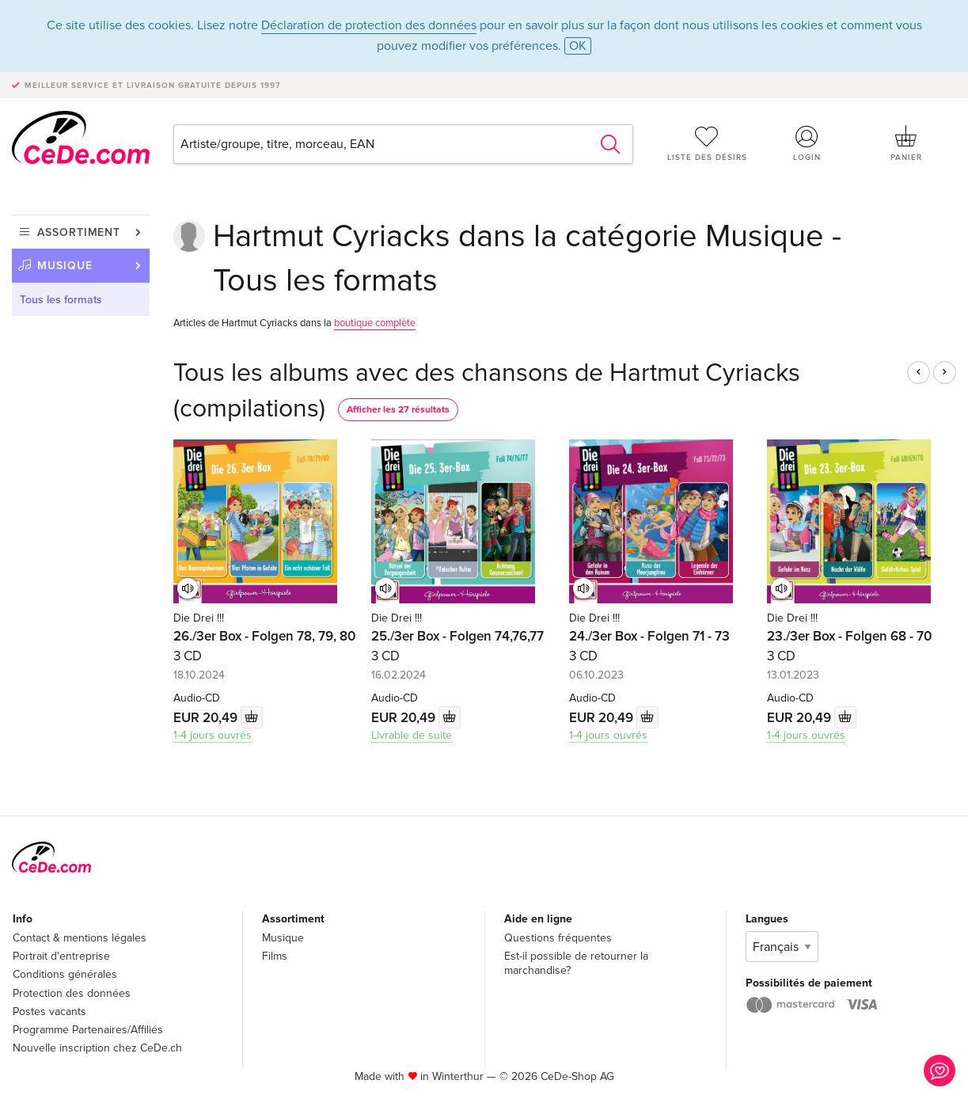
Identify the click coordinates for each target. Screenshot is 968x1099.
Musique (65, 265)
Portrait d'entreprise (61, 956)
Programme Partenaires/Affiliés (88, 1029)
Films (274, 956)
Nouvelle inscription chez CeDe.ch (97, 1048)
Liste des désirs (707, 143)
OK (577, 46)
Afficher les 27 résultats (398, 410)
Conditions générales (65, 974)
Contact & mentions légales (79, 938)
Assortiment (78, 232)
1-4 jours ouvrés (212, 735)
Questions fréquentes (558, 938)
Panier (906, 143)
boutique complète (375, 323)
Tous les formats (61, 299)
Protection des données (72, 993)
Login (806, 143)
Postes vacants (49, 1011)
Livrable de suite (411, 735)
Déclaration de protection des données (368, 25)
